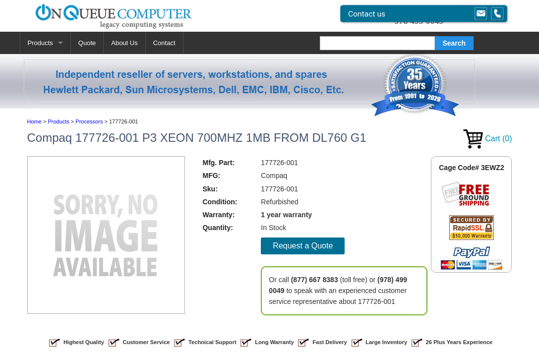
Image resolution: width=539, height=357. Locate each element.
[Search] (377, 43)
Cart (487, 138)
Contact (164, 43)
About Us (124, 43)
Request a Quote (303, 245)
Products (40, 43)
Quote (87, 43)
